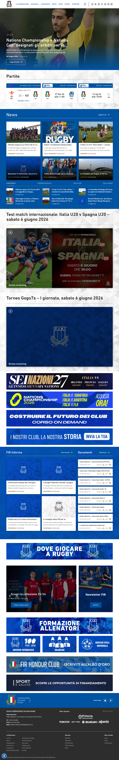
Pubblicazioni (108, 743)
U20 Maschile (69, 743)
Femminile (68, 740)
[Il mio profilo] (85, 4)
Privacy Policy (30, 757)
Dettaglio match (23, 101)
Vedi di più (104, 452)
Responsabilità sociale (12, 750)
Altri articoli (67, 452)
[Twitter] (95, 4)
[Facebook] (92, 4)
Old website (9, 757)
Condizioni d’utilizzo (19, 757)
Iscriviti (95, 605)
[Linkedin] (108, 4)
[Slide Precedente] (7, 35)
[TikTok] (102, 4)
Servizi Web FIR (26, 748)
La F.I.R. (8, 738)
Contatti (24, 750)
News (66, 748)
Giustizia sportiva (27, 740)
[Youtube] (105, 4)
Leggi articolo (15, 62)
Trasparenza (10, 748)
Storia (8, 740)
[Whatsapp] (111, 4)
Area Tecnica (10, 745)
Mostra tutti (108, 711)
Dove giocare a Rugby (28, 738)
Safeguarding (26, 745)
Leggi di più (104, 115)
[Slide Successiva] (12, 35)
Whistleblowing (50, 757)
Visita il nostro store (21, 605)
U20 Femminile (69, 745)
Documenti (25, 743)
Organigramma (10, 743)
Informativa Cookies (40, 757)
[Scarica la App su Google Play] (111, 700)
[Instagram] (99, 4)
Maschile (67, 738)
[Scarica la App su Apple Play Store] (105, 700)
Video (106, 740)
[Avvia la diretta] (59, 232)
